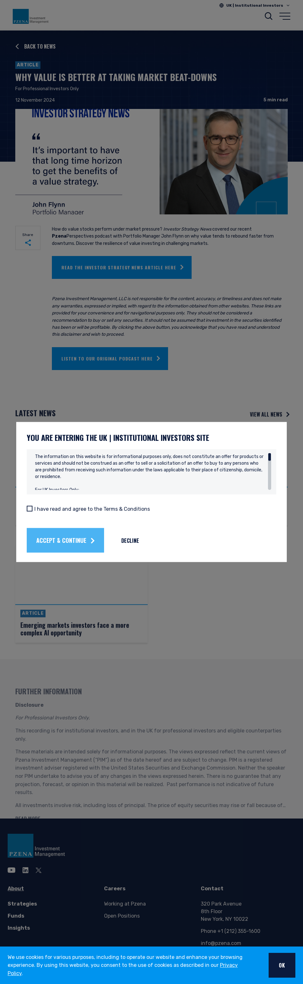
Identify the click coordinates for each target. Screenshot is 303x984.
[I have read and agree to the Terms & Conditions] (48, 508)
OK (282, 965)
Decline (149, 540)
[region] (153, 471)
